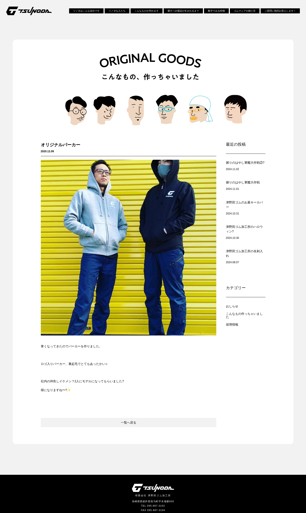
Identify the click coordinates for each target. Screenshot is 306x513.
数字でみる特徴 (216, 12)
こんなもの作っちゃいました (245, 270)
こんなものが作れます (146, 12)
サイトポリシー (165, 478)
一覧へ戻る (128, 375)
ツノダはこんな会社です (86, 12)
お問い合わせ (115, 478)
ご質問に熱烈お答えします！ (280, 12)
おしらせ (232, 261)
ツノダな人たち (117, 12)
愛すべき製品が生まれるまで (183, 12)
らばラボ (190, 478)
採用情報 (232, 279)
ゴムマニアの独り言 (245, 12)
